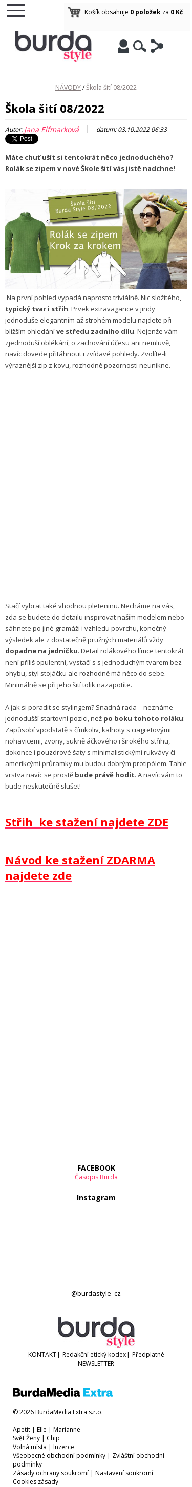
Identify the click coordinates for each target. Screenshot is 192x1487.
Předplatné (148, 1354)
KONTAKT (42, 1354)
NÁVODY (68, 87)
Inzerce (63, 1446)
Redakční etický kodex (94, 1354)
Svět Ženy (26, 1438)
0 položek (145, 12)
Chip (53, 1438)
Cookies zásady (35, 1481)
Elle (42, 1429)
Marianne (66, 1429)
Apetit (21, 1429)
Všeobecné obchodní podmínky (59, 1455)
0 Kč (176, 12)
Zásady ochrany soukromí (51, 1473)
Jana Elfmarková (51, 129)
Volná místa (30, 1446)
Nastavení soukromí (124, 1473)
